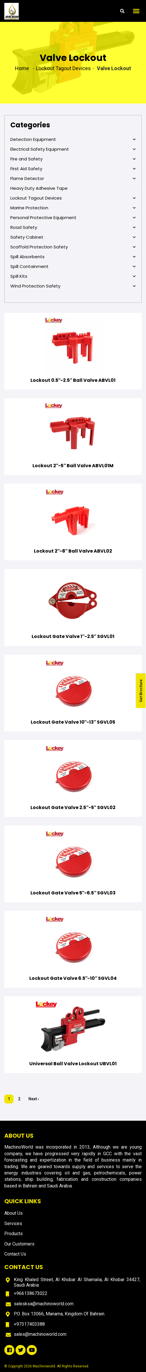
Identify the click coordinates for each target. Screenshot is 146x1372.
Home (22, 68)
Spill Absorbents (73, 256)
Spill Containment (73, 266)
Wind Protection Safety (73, 286)
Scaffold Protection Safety (73, 247)
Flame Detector (73, 178)
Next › (33, 1099)
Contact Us (15, 1254)
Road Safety (73, 227)
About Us (13, 1213)
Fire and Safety (73, 159)
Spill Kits (73, 276)
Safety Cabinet (73, 237)
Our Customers (19, 1244)
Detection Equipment (73, 139)
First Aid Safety (73, 168)
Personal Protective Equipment (73, 217)
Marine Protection (73, 207)
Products (13, 1233)
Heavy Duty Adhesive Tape (39, 188)
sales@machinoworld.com (40, 1334)
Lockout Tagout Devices (73, 198)
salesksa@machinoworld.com (44, 1303)
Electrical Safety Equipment (73, 149)
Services (13, 1223)
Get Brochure (141, 690)
